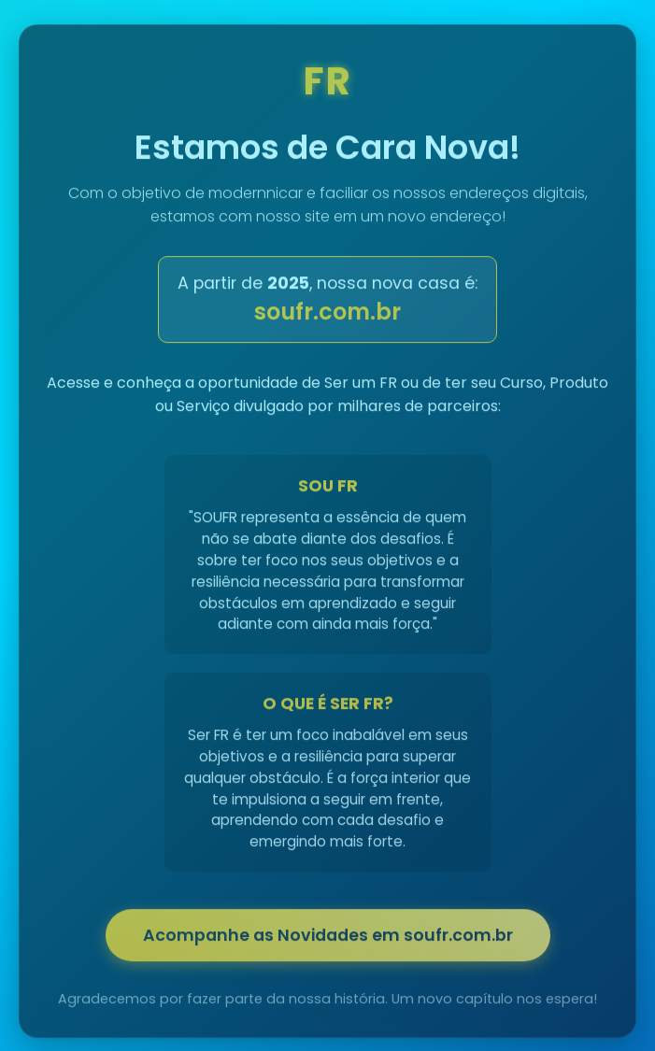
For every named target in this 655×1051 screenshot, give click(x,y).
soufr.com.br (327, 315)
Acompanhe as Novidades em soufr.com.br (328, 939)
